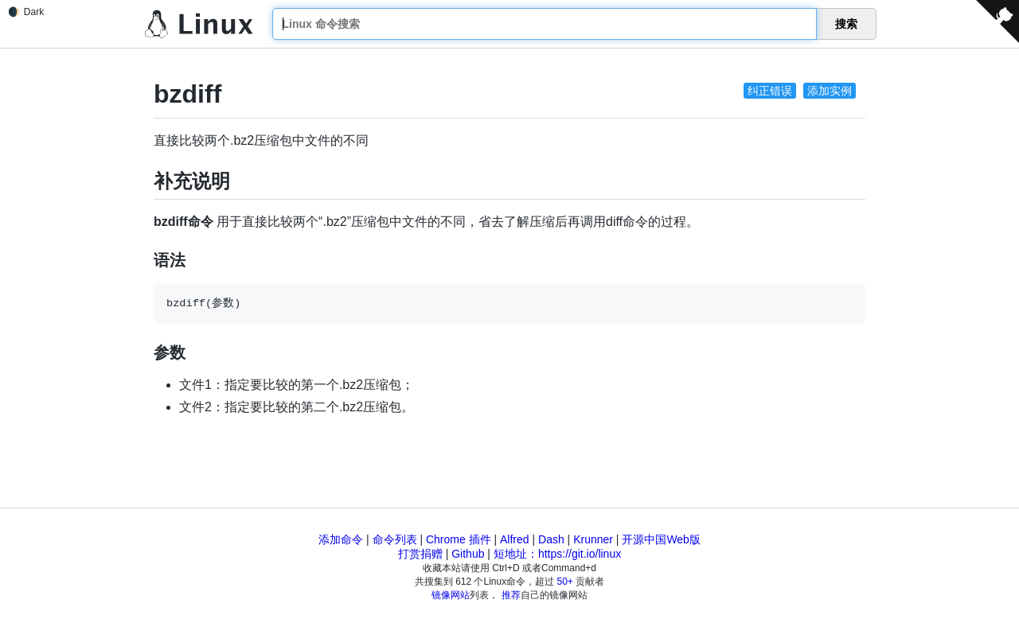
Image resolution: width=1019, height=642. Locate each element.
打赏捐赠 (420, 553)
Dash (551, 539)
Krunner (593, 539)
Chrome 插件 (458, 539)
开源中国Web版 (661, 539)
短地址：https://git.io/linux (557, 553)
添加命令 (340, 539)
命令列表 (395, 539)
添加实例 (829, 90)
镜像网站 (450, 595)
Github (467, 553)
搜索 (846, 24)
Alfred (514, 539)
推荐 (511, 595)
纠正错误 (770, 90)
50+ (565, 581)
